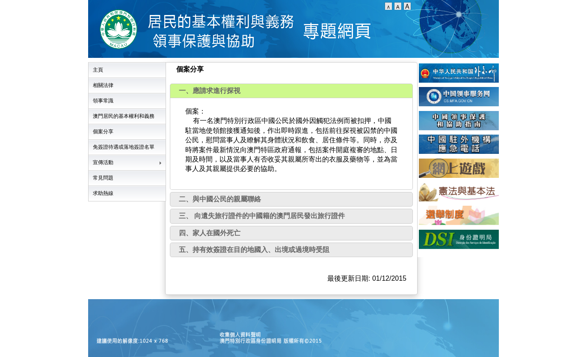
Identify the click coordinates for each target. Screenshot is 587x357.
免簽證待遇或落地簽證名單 (123, 147)
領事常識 (103, 101)
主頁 (98, 70)
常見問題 (103, 178)
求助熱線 (103, 193)
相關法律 (103, 85)
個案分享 (103, 132)
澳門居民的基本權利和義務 (123, 116)
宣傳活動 (103, 162)
